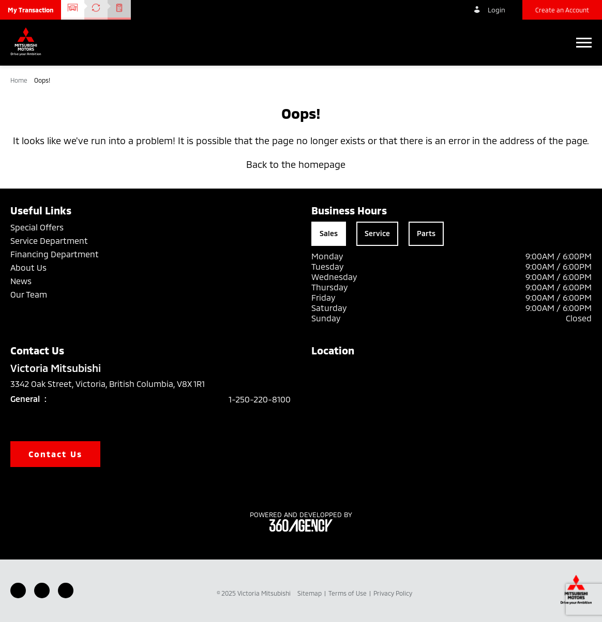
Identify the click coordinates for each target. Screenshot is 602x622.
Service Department (49, 240)
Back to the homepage (301, 164)
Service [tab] (377, 233)
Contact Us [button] (55, 454)
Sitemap (310, 593)
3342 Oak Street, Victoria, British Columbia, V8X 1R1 (114, 384)
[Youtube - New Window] (42, 590)
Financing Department (54, 254)
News (21, 281)
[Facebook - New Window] (18, 590)
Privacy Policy (392, 593)
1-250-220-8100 (260, 399)
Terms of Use (348, 593)
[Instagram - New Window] (65, 590)
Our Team (28, 294)
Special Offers (37, 227)
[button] (30, 10)
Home (19, 80)
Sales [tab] (329, 233)
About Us (28, 267)
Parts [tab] (426, 233)
